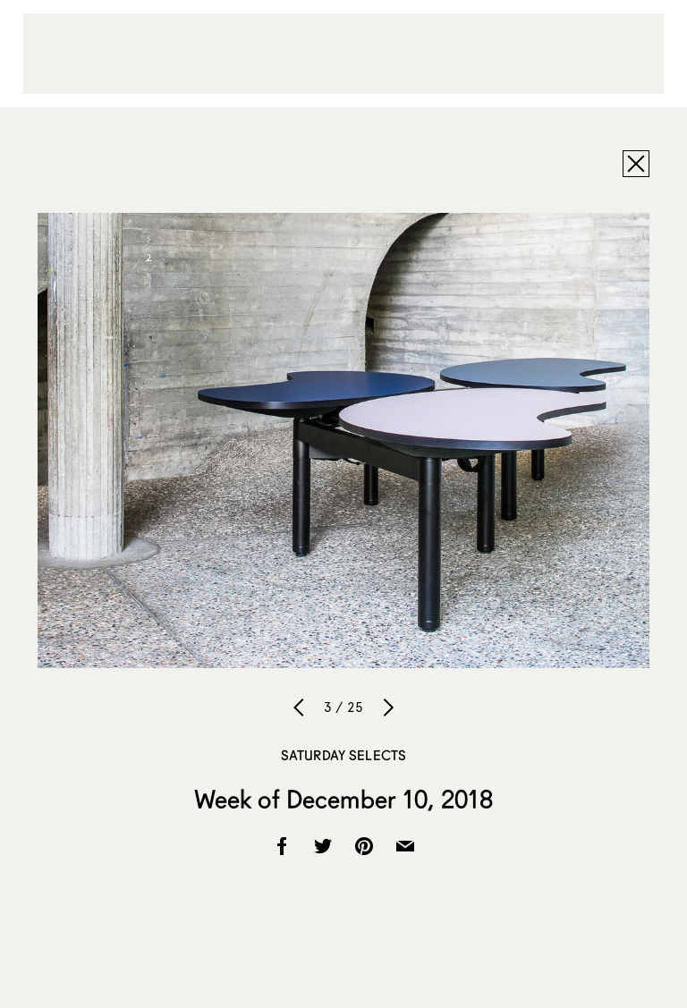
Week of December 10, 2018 (344, 799)
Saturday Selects (343, 755)
